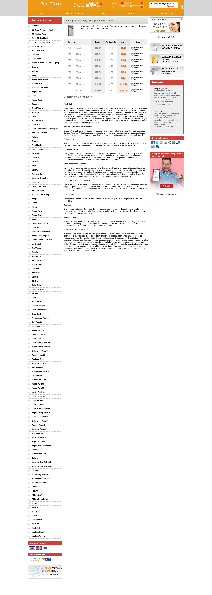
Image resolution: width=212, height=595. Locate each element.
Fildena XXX (37, 495)
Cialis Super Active (40, 149)
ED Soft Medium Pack (41, 42)
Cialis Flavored (38, 289)
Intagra (35, 199)
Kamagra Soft (37, 174)
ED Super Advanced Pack (42, 30)
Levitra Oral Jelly (39, 186)
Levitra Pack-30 (38, 335)
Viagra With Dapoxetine (41, 446)
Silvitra (35, 281)
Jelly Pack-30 (37, 433)
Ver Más (166, 186)
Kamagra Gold (38, 190)
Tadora (34, 297)
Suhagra (35, 26)
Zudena (35, 458)
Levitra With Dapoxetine (42, 240)
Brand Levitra (37, 145)
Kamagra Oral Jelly (40, 88)
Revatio (35, 141)
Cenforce (35, 487)
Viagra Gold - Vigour (40, 236)
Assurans (36, 273)
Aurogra (35, 503)
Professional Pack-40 (40, 372)
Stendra (35, 252)
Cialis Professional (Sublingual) (45, 129)
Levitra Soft (36, 244)
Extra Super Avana (39, 310)
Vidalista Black (38, 532)
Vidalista (35, 524)
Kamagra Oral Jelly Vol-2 (42, 466)
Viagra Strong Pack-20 (41, 347)
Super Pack (36, 314)
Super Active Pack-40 (41, 380)
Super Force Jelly (39, 454)
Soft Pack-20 (37, 322)
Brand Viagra (37, 108)
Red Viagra (36, 248)
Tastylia (35, 470)
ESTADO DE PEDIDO (75, 13)
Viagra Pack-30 (38, 330)
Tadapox (35, 269)
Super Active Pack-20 (41, 326)
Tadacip (35, 137)
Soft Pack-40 (37, 376)
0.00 (162, 3)
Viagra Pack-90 (38, 388)
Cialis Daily (36, 285)
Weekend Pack (38, 359)
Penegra (35, 182)
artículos (170, 3)
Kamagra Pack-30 (39, 429)
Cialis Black (37, 228)
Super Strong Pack (39, 437)
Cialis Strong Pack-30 (41, 343)
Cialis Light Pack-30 (40, 351)
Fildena (35, 491)
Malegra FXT (37, 265)
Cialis (34, 96)
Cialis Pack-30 (38, 339)
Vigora (34, 207)
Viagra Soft (36, 92)
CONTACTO (132, 13)
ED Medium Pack (39, 34)
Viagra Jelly (37, 219)
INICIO (43, 13)
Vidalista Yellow (38, 536)
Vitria (34, 166)
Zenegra (35, 104)
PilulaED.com (51, 3)
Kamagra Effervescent (41, 232)
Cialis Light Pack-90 (40, 421)
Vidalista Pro (37, 528)
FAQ (104, 13)
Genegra (35, 153)
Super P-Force (38, 51)
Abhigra (35, 511)
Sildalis (35, 277)
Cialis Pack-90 (38, 404)
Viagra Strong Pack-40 (41, 413)
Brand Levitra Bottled (41, 479)
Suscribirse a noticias (168, 195)
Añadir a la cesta (138, 48)
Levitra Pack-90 (38, 396)
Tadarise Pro (37, 520)
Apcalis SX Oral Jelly (40, 195)
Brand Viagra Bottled (40, 474)
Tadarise (35, 55)
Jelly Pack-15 (37, 367)
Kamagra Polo (38, 260)
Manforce (35, 450)
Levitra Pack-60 (38, 392)
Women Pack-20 (38, 355)
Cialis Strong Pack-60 (41, 409)
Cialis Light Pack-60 (40, 417)
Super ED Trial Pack (40, 38)
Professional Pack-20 (40, 318)
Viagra (34, 75)
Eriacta (35, 203)
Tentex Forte (37, 211)
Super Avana (37, 302)
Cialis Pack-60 (38, 400)
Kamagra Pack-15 (39, 363)
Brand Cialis (37, 83)
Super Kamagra (38, 306)
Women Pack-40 (38, 425)
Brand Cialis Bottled (40, 483)
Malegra (35, 71)
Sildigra (35, 507)
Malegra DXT (37, 256)
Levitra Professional (40, 223)
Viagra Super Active (40, 79)
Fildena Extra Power (40, 499)
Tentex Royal (37, 215)
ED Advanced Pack (40, 46)
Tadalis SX (36, 158)
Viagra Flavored (38, 442)
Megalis (35, 293)
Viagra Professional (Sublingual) (45, 63)
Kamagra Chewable (40, 178)
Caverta (35, 67)
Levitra (34, 116)
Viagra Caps (37, 100)
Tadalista (35, 516)
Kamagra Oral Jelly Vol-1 (42, 462)
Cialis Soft (36, 125)
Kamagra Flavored (39, 133)
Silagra (35, 170)
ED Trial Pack (37, 120)
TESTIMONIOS (166, 13)
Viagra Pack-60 (38, 384)
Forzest (35, 162)
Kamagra (35, 112)
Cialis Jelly (36, 59)
